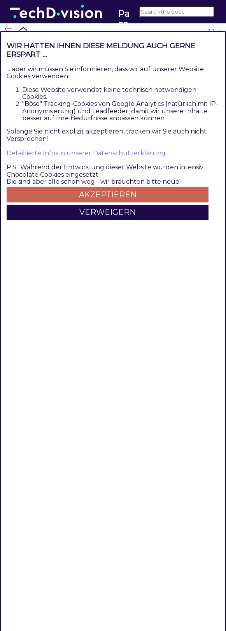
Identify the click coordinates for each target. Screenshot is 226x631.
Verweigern (107, 212)
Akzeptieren (108, 194)
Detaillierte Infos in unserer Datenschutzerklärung (86, 153)
